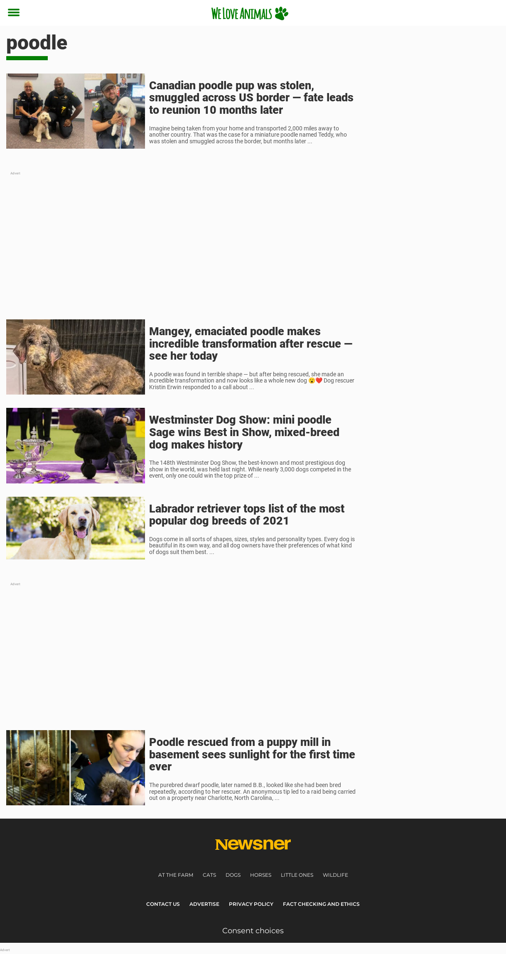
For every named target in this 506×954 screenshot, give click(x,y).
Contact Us (163, 904)
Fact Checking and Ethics (321, 904)
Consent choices (253, 930)
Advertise (204, 904)
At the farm (175, 875)
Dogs (233, 875)
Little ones (297, 875)
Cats (209, 875)
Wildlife (335, 875)
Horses (260, 875)
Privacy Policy (251, 904)
